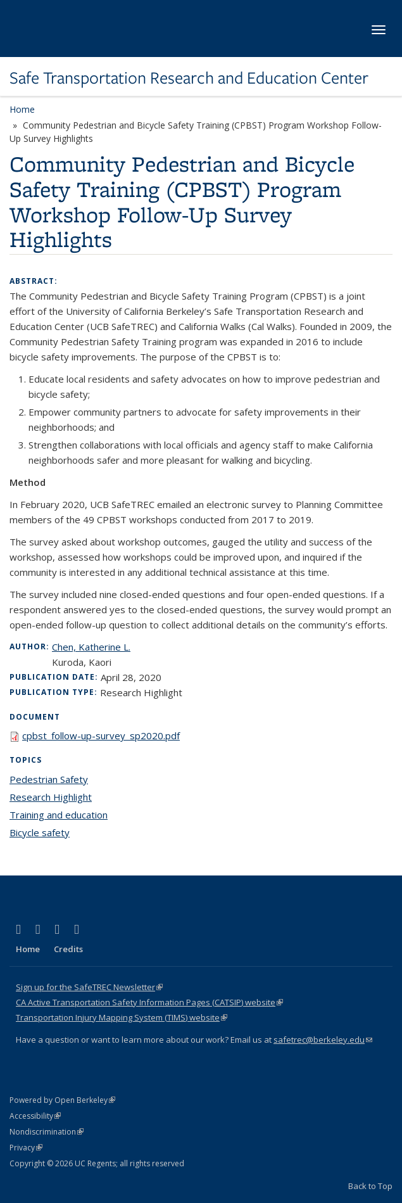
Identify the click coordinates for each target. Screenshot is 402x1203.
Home (22, 109)
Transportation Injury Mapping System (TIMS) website (121, 1017)
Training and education (58, 814)
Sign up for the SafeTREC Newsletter (89, 987)
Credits (68, 949)
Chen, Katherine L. (91, 646)
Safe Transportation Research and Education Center (188, 78)
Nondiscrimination (46, 1131)
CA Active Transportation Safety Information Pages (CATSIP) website (149, 1002)
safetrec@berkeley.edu (322, 1039)
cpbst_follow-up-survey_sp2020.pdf (101, 735)
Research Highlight (50, 797)
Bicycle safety (39, 832)
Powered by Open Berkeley (62, 1100)
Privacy (25, 1147)
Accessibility (35, 1116)
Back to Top (370, 1186)
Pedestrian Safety (48, 779)
